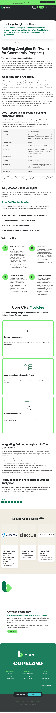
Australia (10, 673)
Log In (47, 7)
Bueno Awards (45, 678)
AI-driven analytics (29, 489)
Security (38, 701)
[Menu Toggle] (52, 7)
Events (45, 680)
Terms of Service (20, 701)
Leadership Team (45, 676)
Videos (45, 683)
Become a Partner (27, 678)
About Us (45, 673)
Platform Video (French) (45, 685)
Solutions (8, 42)
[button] (2, 502)
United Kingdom (10, 676)
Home (2, 42)
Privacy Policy (30, 701)
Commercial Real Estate (27, 673)
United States (10, 678)
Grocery (28, 676)
